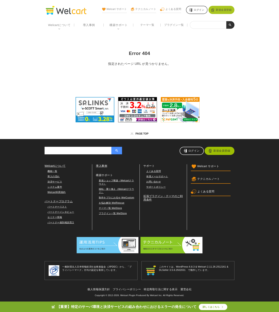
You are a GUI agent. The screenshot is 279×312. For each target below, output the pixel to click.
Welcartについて (59, 25)
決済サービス (54, 181)
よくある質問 (170, 9)
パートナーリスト (57, 206)
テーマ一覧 (147, 24)
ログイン (199, 9)
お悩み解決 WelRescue (111, 203)
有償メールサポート (157, 176)
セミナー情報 (54, 217)
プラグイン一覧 (174, 24)
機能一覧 (52, 171)
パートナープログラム (59, 201)
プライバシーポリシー (127, 289)
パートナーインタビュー (60, 212)
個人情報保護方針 (98, 289)
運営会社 (186, 289)
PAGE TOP (139, 133)
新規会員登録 (224, 9)
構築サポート (118, 25)
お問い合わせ (153, 181)
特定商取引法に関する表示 (160, 289)
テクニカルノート (143, 9)
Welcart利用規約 (56, 192)
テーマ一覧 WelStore (110, 208)
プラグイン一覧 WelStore (113, 213)
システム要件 (54, 187)
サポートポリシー (156, 187)
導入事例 (89, 25)
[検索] (208, 25)
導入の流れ (53, 176)
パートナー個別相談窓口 (60, 222)
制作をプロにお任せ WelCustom (116, 197)
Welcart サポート (114, 9)
